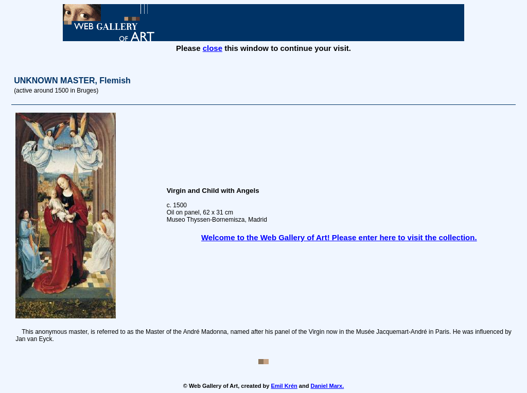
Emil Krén (284, 386)
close (212, 48)
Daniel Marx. (327, 386)
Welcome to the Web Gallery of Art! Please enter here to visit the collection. (339, 237)
